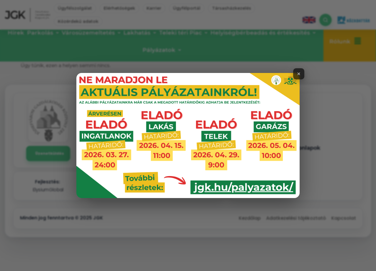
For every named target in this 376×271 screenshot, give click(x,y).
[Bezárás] (298, 73)
